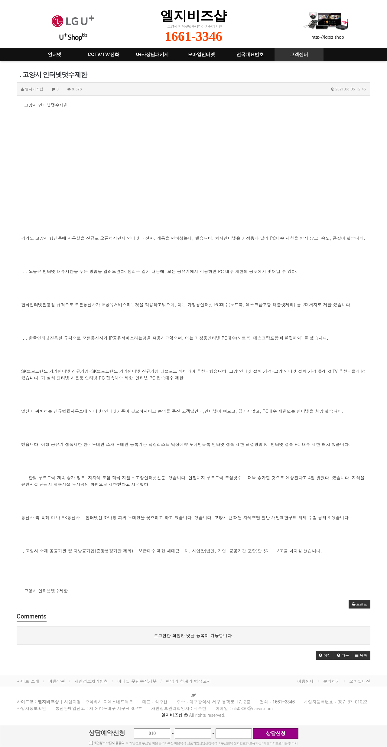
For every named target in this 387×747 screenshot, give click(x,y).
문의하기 (331, 681)
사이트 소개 (28, 681)
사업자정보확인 (31, 708)
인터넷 (54, 54)
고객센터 (299, 54)
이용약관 (56, 681)
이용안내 (305, 681)
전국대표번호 (250, 54)
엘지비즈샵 (193, 15)
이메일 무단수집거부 (137, 681)
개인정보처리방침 (91, 681)
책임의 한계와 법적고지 (188, 681)
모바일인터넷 (201, 54)
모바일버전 (359, 681)
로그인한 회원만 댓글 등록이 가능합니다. (193, 635)
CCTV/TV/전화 (103, 54)
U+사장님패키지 (152, 54)
